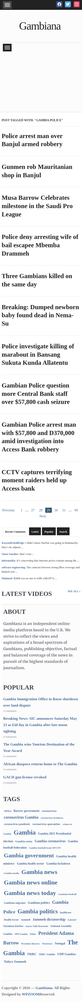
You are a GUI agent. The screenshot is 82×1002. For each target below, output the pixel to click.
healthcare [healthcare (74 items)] (65, 912)
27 (33, 510)
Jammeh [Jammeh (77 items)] (25, 919)
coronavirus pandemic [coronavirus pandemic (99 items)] (17, 824)
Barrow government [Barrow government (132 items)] (26, 810)
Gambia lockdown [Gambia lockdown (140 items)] (58, 863)
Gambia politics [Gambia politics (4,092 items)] (37, 911)
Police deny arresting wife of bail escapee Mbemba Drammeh (40, 245)
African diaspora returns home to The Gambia (40, 764)
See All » (74, 591)
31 (64, 510)
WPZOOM (31, 994)
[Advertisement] (41, 82)
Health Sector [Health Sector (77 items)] (11, 919)
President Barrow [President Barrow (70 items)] (30, 943)
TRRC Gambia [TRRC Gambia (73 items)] (47, 954)
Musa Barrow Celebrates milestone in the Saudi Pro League (37, 206)
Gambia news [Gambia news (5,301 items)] (39, 872)
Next (42, 516)
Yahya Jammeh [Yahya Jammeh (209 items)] (15, 961)
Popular (48, 531)
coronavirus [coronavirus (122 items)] (49, 810)
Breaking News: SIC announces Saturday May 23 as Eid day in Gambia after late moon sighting (40, 724)
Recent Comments (15, 531)
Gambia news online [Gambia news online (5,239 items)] (31, 882)
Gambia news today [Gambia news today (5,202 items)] (30, 893)
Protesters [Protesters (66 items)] (47, 943)
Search (63, 531)
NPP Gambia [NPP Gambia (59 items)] (21, 934)
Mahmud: (7, 578)
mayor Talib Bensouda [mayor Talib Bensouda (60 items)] (37, 926)
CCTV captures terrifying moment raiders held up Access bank (37, 480)
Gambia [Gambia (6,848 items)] (25, 832)
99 (76, 510)
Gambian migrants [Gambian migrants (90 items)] (15, 902)
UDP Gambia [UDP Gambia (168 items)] (66, 954)
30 (56, 510)
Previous (8, 510)
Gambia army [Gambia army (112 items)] (23, 841)
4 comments (10, 710)
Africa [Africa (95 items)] (7, 810)
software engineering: (14, 567)
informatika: (9, 560)
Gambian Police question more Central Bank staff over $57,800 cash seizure (36, 393)
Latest (34, 531)
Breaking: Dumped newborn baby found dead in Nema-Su (40, 315)
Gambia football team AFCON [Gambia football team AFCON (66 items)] (45, 847)
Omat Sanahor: (10, 554)
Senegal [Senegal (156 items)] (60, 943)
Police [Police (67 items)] (33, 934)
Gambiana (39, 26)
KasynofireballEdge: (13, 542)
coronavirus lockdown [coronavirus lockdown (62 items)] (52, 817)
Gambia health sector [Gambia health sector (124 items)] (30, 863)
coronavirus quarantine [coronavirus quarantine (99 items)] (46, 824)
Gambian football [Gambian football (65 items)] (67, 894)
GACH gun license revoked (25, 777)
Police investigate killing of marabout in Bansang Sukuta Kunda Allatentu (38, 354)
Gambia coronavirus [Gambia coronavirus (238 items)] (50, 841)
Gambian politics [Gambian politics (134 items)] (39, 902)
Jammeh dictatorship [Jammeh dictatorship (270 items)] (49, 919)
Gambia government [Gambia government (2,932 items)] (29, 855)
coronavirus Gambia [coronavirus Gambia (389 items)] (21, 817)
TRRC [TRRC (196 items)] (31, 954)
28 (41, 510)
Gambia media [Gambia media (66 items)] (11, 873)
